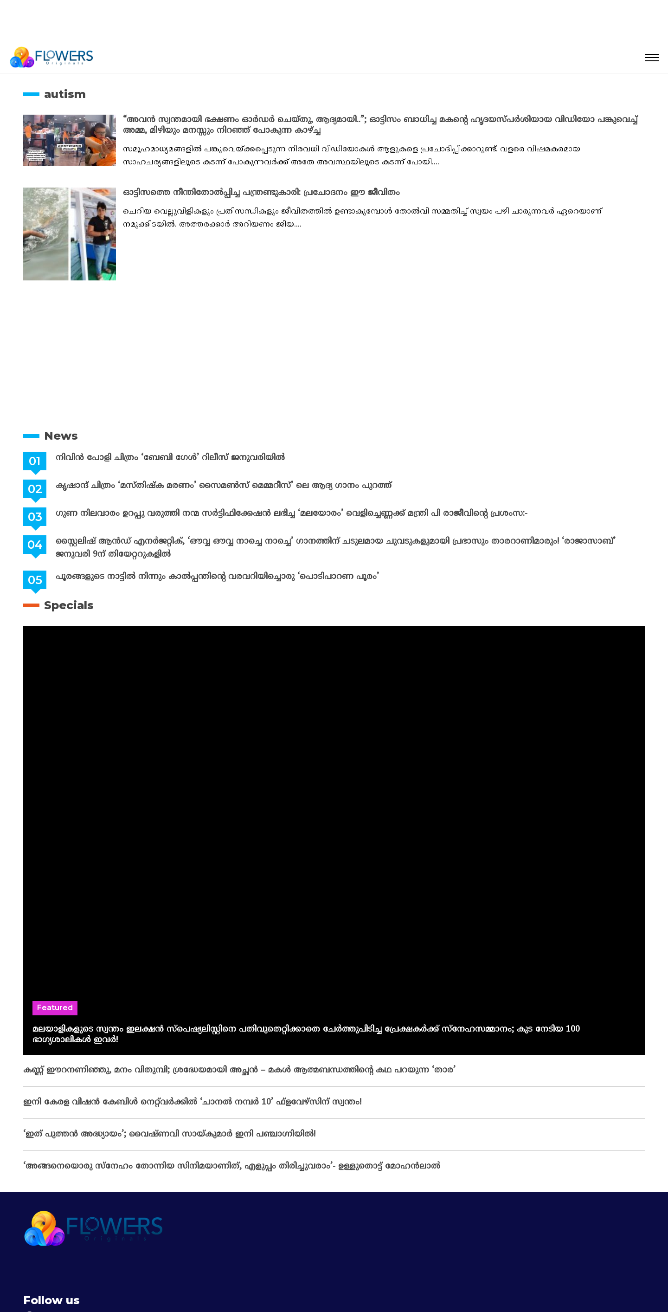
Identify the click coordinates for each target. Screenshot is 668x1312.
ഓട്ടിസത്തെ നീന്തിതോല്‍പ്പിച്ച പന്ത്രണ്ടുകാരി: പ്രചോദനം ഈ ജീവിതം (261, 193)
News (61, 435)
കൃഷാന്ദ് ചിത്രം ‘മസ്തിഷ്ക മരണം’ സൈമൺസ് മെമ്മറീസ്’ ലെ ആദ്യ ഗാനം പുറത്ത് (222, 486)
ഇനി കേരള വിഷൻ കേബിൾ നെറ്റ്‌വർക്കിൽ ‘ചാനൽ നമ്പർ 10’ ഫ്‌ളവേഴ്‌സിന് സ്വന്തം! (192, 1102)
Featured (55, 1007)
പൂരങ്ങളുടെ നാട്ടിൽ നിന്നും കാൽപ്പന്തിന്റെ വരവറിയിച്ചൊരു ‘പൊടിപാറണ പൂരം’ (215, 577)
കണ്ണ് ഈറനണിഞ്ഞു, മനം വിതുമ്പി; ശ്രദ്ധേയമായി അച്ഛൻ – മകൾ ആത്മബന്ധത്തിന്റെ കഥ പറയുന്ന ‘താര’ (239, 1070)
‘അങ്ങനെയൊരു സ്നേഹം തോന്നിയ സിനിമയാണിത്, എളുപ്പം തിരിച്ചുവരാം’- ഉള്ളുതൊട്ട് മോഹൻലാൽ (231, 1166)
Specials (69, 605)
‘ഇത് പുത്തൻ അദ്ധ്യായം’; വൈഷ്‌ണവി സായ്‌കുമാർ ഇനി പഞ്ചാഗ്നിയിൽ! (169, 1134)
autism (65, 94)
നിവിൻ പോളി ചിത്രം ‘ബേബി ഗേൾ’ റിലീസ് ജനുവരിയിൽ (168, 458)
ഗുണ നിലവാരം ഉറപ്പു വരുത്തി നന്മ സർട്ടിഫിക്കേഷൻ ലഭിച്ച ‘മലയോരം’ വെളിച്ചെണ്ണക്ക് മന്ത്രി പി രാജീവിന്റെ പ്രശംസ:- (290, 513)
